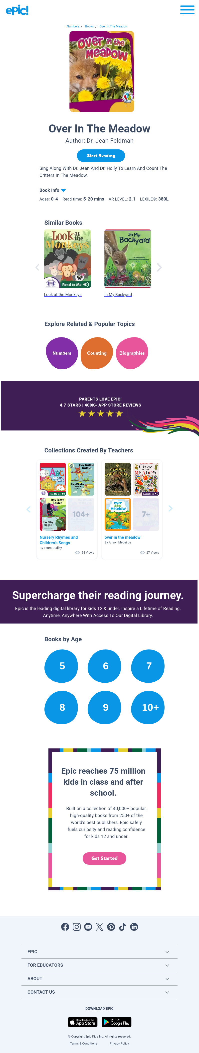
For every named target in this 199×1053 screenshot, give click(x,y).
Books (89, 26)
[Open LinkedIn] (134, 927)
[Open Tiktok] (123, 927)
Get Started (104, 858)
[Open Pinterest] (111, 927)
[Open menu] (187, 11)
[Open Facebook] (65, 927)
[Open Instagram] (77, 927)
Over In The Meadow (114, 26)
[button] (66, 509)
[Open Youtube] (88, 927)
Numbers (73, 26)
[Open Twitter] (100, 927)
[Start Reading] (101, 155)
